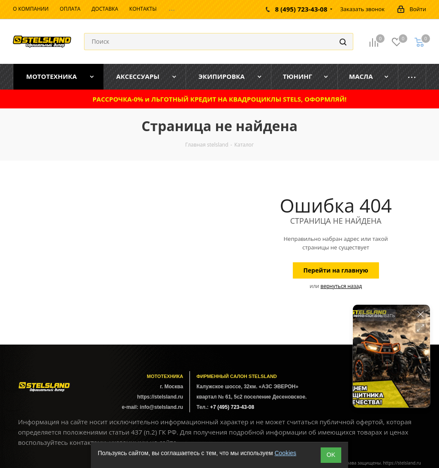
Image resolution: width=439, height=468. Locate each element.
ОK (331, 454)
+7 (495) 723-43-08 (232, 407)
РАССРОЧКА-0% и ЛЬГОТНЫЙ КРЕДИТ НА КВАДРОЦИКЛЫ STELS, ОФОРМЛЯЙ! (220, 99)
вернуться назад (341, 286)
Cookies (285, 453)
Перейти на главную (336, 270)
